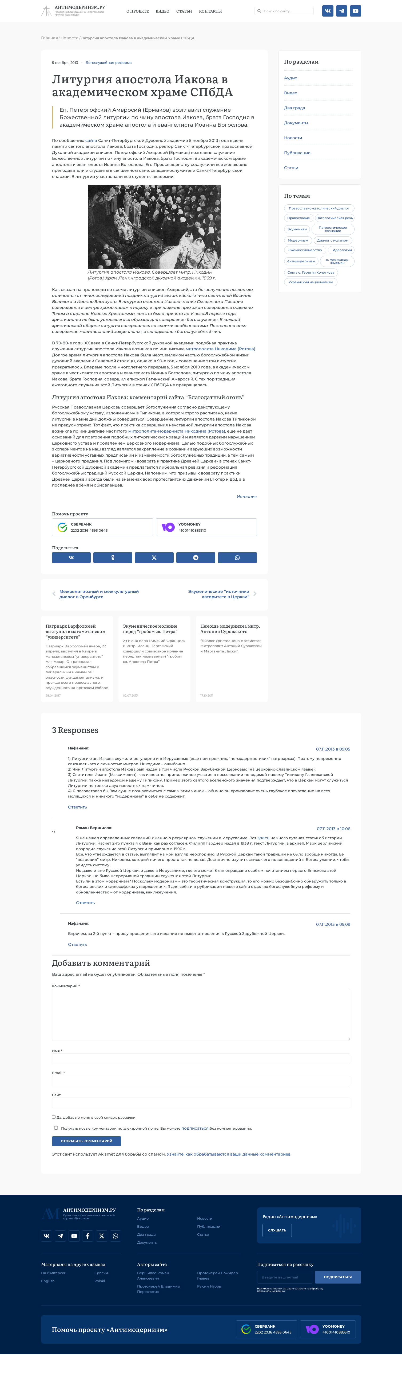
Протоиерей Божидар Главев (217, 1277)
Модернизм (298, 240)
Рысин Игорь (209, 1288)
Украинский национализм (311, 282)
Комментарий (66, 986)
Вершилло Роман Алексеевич (153, 1277)
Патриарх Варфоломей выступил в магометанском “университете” (75, 631)
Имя (57, 1052)
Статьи (184, 11)
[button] (71, 557)
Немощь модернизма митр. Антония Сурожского (230, 628)
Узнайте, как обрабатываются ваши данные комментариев (228, 1155)
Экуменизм (297, 229)
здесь (263, 837)
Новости (69, 37)
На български (53, 1274)
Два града (294, 107)
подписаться (195, 1129)
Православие (298, 218)
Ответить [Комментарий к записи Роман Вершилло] (85, 902)
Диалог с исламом (333, 240)
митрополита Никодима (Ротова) (220, 348)
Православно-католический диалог (319, 208)
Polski (99, 1282)
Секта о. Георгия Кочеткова (311, 272)
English (48, 1282)
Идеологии (342, 250)
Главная (49, 37)
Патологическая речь (334, 218)
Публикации (297, 152)
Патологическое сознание (333, 229)
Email (58, 1074)
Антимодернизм (301, 261)
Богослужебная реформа (109, 62)
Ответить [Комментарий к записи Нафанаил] (77, 807)
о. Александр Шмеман (337, 261)
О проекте (137, 11)
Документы (296, 122)
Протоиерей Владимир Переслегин (158, 1290)
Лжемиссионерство (305, 250)
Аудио (290, 77)
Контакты (210, 11)
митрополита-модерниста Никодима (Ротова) (176, 431)
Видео (162, 11)
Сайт (56, 1096)
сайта (91, 140)
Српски (101, 1274)
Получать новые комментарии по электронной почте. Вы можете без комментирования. (152, 1129)
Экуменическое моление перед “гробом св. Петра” (150, 628)
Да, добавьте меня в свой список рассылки (94, 1118)
